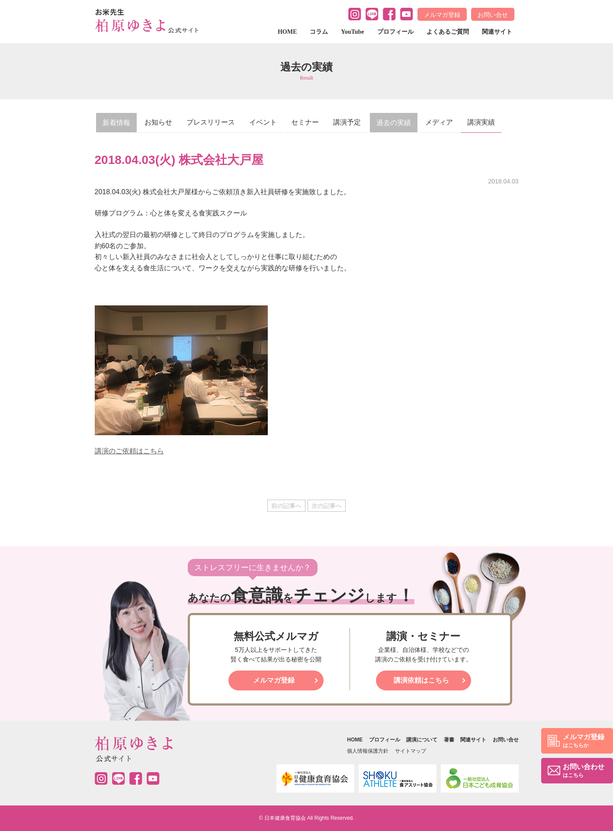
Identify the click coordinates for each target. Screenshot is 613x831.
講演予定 (347, 122)
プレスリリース (210, 122)
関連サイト (497, 32)
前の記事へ (286, 505)
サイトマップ (410, 751)
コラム (319, 32)
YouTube (352, 32)
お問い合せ (493, 14)
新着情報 (116, 122)
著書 (449, 740)
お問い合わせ (583, 771)
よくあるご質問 (448, 32)
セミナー (305, 122)
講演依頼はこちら (421, 680)
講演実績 (481, 122)
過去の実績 (393, 122)
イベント (263, 122)
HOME (287, 32)
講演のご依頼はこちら (129, 451)
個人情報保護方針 (367, 751)
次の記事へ (326, 505)
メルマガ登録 (442, 14)
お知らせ (158, 122)
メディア (439, 122)
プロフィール (395, 32)
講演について (421, 740)
